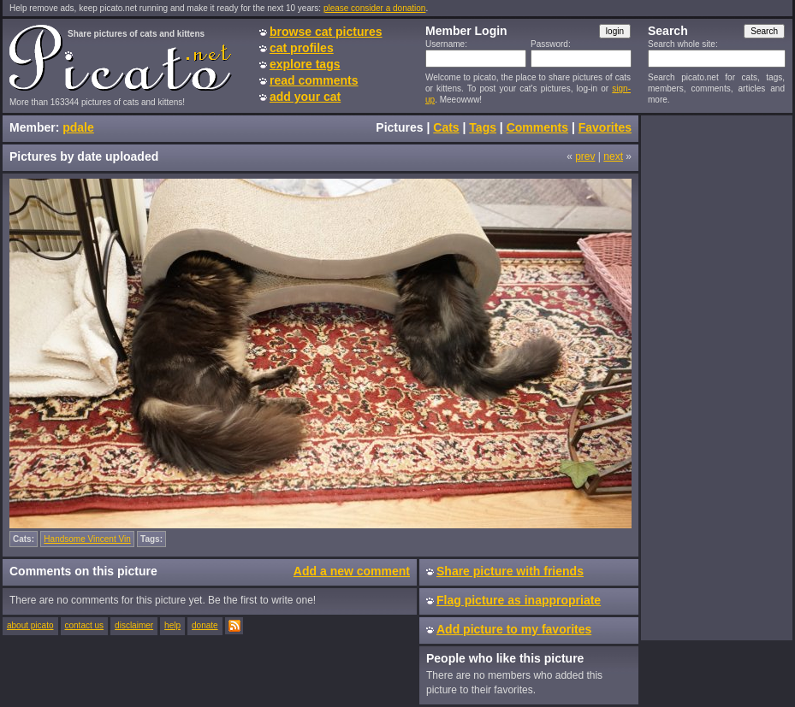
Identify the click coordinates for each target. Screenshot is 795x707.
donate (205, 625)
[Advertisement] (713, 377)
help (172, 625)
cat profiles (302, 48)
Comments (537, 127)
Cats (446, 127)
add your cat (305, 96)
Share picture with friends (510, 571)
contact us (84, 625)
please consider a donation (374, 8)
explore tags (305, 64)
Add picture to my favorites (513, 629)
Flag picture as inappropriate (518, 600)
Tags (482, 127)
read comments (314, 80)
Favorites (605, 127)
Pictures (399, 127)
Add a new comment (352, 571)
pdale (78, 127)
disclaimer (134, 625)
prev (585, 156)
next (613, 156)
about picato (30, 625)
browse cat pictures (326, 31)
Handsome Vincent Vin (87, 539)
